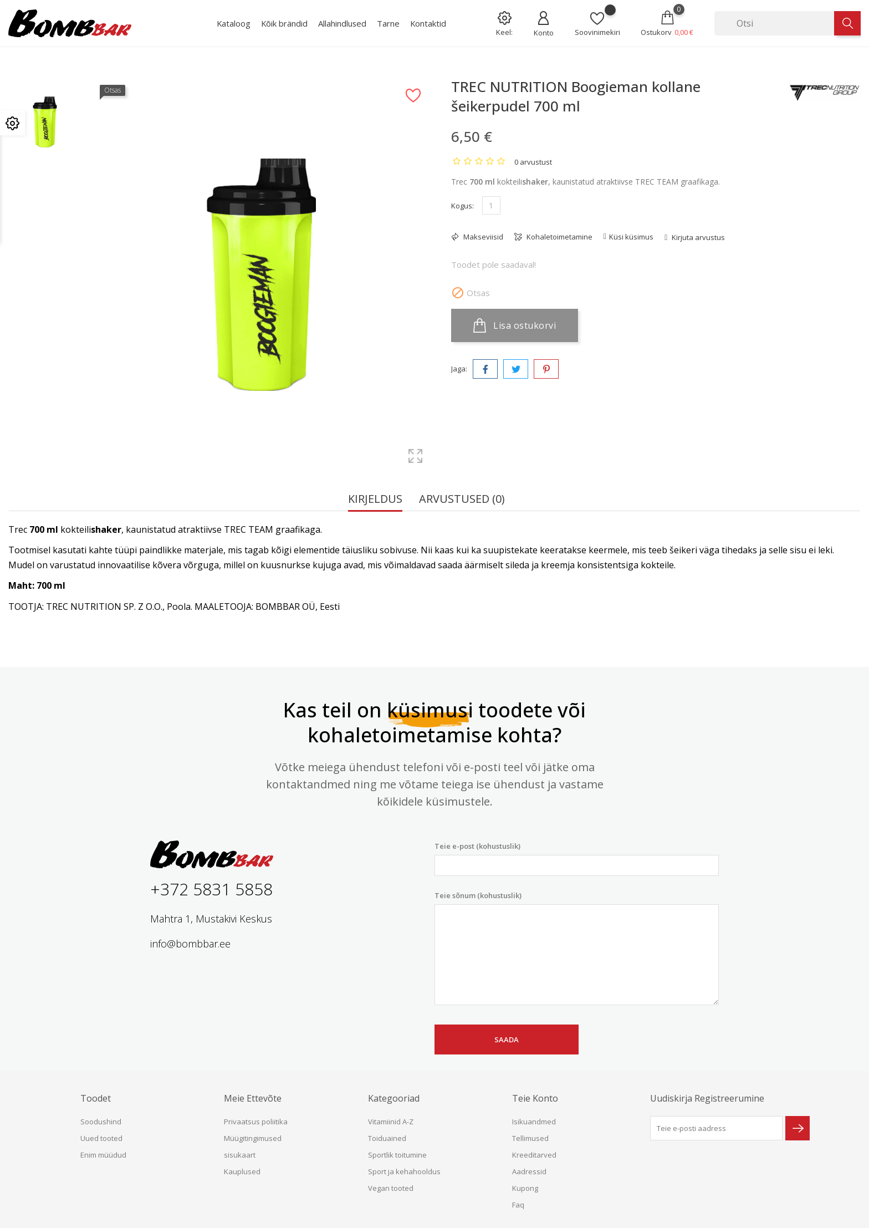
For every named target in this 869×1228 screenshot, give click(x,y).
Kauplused (242, 1171)
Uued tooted (101, 1138)
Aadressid (529, 1171)
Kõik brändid (284, 23)
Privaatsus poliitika (256, 1122)
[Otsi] (774, 23)
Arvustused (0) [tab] (462, 499)
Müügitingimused (253, 1138)
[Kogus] (491, 205)
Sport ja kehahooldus (404, 1171)
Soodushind (100, 1122)
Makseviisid (482, 237)
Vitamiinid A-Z (390, 1122)
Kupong (525, 1188)
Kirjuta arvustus (697, 237)
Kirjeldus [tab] (375, 499)
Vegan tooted (390, 1188)
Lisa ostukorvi (514, 325)
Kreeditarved (534, 1155)
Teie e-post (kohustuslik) (576, 858)
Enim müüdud (103, 1155)
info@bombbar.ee (190, 943)
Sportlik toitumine (397, 1155)
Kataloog (234, 23)
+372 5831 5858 (211, 889)
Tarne (388, 23)
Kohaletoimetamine (558, 237)
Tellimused (530, 1138)
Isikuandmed (534, 1122)
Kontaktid (428, 23)
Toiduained (387, 1138)
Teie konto (535, 1098)
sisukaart (239, 1155)
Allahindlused (342, 23)
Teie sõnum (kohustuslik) (576, 948)
